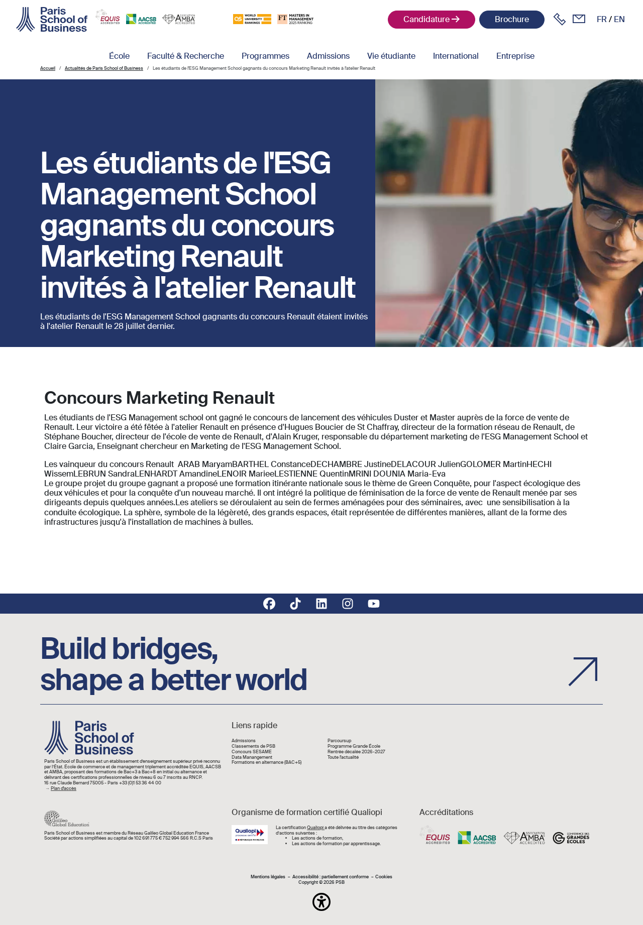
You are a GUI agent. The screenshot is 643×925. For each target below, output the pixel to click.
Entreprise (515, 56)
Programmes (265, 56)
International (456, 56)
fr (602, 19)
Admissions (328, 56)
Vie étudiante (391, 56)
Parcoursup (339, 741)
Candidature (426, 19)
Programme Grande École (354, 746)
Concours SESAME (252, 752)
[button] (321, 902)
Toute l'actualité (343, 757)
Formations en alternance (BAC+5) (266, 762)
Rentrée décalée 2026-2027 (356, 752)
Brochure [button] (512, 19)
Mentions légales (268, 877)
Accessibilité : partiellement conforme (330, 877)
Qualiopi (316, 828)
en (619, 19)
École (119, 56)
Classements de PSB (253, 746)
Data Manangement (252, 757)
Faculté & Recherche (185, 56)
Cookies (383, 877)
